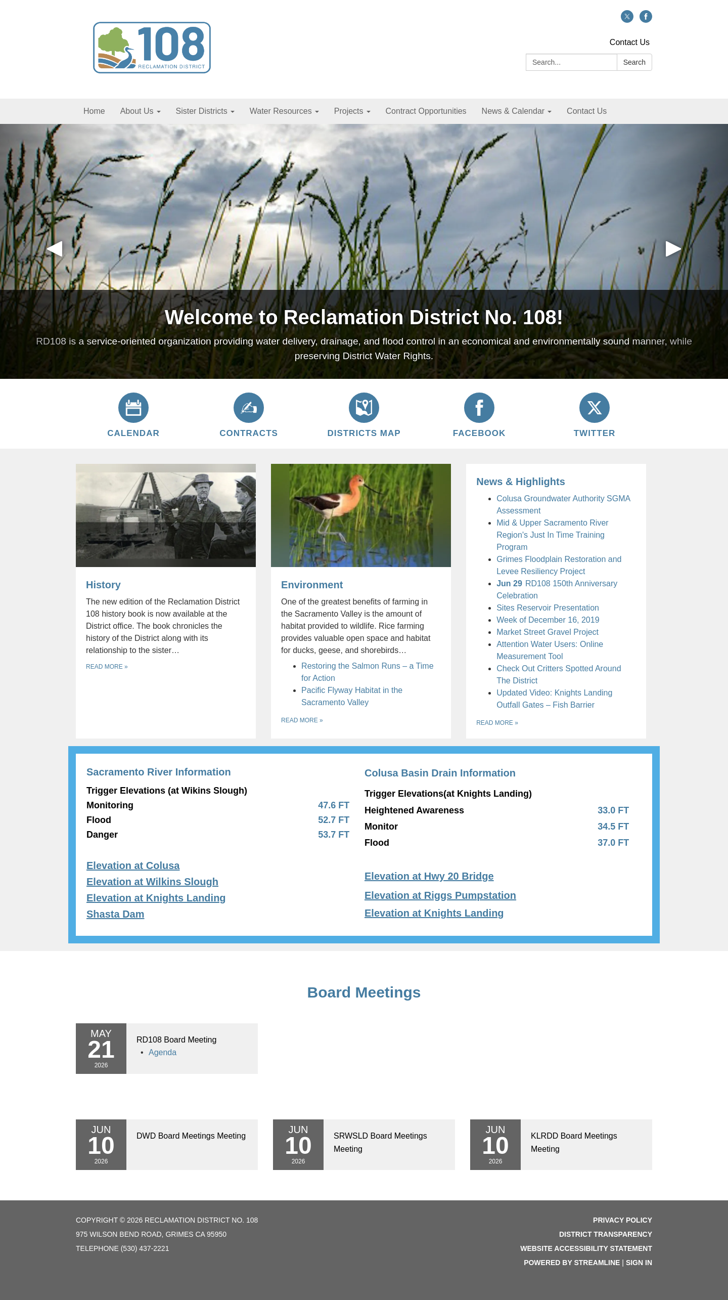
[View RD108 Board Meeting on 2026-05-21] (192, 1040)
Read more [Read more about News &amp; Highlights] (497, 722)
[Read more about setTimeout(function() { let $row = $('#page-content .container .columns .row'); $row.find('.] (364, 845)
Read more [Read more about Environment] (302, 720)
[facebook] (646, 20)
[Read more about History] (166, 601)
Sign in (639, 1263)
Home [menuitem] (94, 111)
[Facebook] (479, 414)
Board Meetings (364, 992)
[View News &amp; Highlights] (556, 481)
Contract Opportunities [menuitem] (426, 111)
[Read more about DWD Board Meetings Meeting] (167, 1144)
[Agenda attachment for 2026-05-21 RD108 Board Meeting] (162, 1052)
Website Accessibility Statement (586, 1248)
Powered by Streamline (572, 1263)
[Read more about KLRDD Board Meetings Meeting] (561, 1144)
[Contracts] (248, 414)
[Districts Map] (364, 414)
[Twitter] (594, 414)
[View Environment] (361, 560)
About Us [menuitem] (137, 111)
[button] (54, 251)
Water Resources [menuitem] (281, 111)
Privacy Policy (622, 1220)
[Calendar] (133, 414)
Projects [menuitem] (348, 111)
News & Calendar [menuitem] (513, 111)
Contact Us (630, 42)
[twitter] (627, 20)
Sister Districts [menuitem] (202, 111)
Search (634, 62)
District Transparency (605, 1234)
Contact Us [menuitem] (587, 111)
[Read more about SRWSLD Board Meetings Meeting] (364, 1144)
